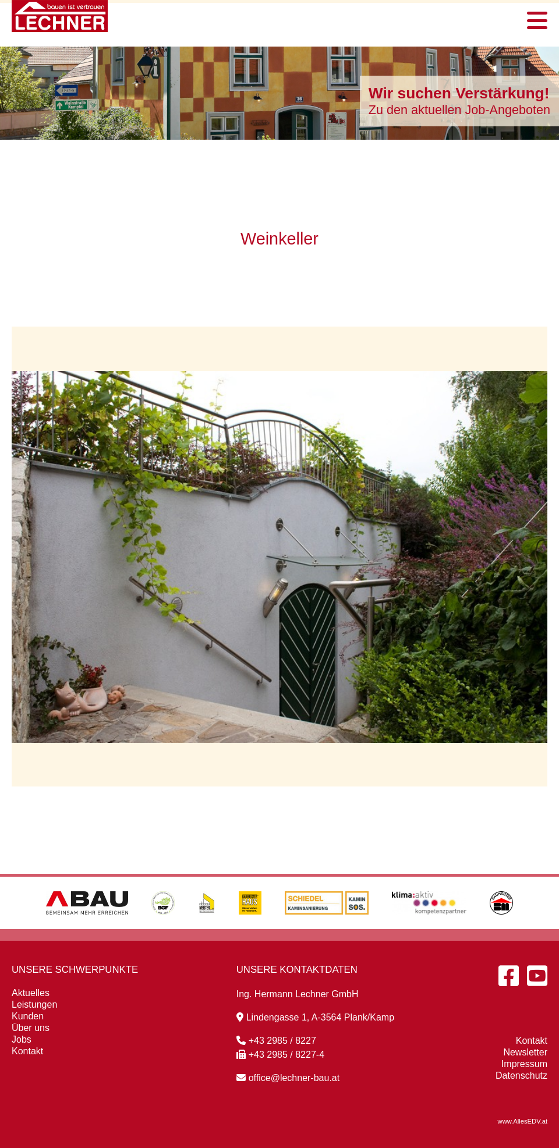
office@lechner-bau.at (287, 1078)
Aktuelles (30, 993)
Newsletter (525, 1052)
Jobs (21, 1039)
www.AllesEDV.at (522, 1121)
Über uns (30, 1028)
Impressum (524, 1064)
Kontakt (27, 1051)
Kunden (28, 1016)
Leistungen (34, 1004)
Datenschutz (521, 1075)
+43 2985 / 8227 (276, 1041)
